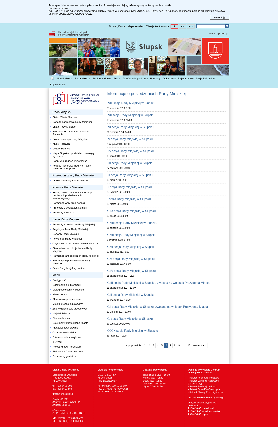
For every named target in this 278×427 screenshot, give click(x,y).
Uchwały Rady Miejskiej (65, 234)
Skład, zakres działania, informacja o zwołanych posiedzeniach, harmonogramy (73, 195)
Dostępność (59, 280)
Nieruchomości (60, 294)
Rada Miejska (82, 78)
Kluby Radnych (61, 143)
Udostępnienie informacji (66, 284)
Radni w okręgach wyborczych (69, 161)
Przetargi (155, 78)
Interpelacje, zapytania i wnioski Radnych (70, 133)
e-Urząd (57, 341)
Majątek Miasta (61, 313)
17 (188, 345)
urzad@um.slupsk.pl (62, 394)
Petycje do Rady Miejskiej (67, 238)
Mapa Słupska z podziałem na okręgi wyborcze (73, 155)
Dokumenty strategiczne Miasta (70, 322)
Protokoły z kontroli (63, 212)
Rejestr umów (186, 78)
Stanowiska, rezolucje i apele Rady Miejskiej (72, 249)
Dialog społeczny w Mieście (68, 289)
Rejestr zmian (58, 84)
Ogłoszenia (169, 78)
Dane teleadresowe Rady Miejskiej (72, 122)
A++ (190, 26)
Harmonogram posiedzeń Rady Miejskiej (75, 255)
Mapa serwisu (135, 26)
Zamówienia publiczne (135, 78)
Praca (117, 78)
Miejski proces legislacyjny (67, 303)
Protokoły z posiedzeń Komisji (69, 207)
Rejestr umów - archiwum (66, 346)
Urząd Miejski (64, 78)
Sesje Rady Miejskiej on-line (68, 268)
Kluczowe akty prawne (65, 327)
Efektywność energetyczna (67, 351)
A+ (181, 26)
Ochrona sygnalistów (64, 356)
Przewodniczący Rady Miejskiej (70, 139)
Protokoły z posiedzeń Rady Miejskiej (73, 224)
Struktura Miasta (102, 78)
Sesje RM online (205, 78)
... (184, 345)
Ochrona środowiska (64, 332)
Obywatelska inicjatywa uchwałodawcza (75, 243)
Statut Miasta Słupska (64, 117)
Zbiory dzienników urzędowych (69, 308)
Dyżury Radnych (61, 148)
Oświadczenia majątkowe (66, 337)
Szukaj (227, 26)
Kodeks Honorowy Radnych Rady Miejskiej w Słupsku (71, 167)
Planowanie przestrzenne (66, 299)
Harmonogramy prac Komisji (68, 203)
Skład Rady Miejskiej (64, 126)
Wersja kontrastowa (157, 26)
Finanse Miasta (61, 318)
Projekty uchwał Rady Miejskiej (70, 229)
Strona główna (116, 26)
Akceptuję (219, 17)
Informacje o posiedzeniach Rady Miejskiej (71, 262)
